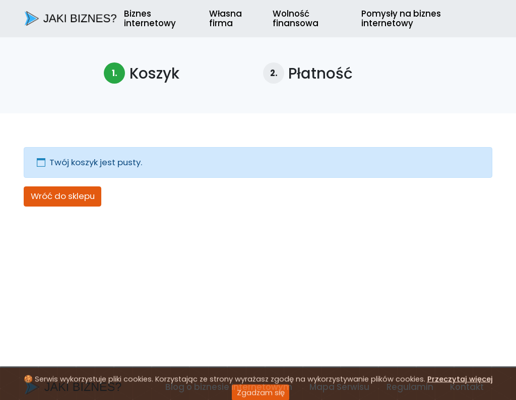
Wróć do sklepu (63, 196)
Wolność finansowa (295, 18)
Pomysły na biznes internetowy (401, 18)
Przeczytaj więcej (460, 387)
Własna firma (225, 18)
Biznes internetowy (150, 18)
